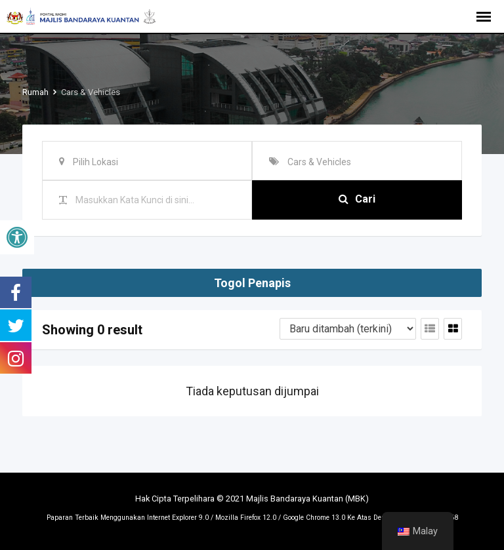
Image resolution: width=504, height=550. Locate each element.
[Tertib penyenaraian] (348, 329)
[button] (17, 237)
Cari (357, 199)
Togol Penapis (252, 283)
